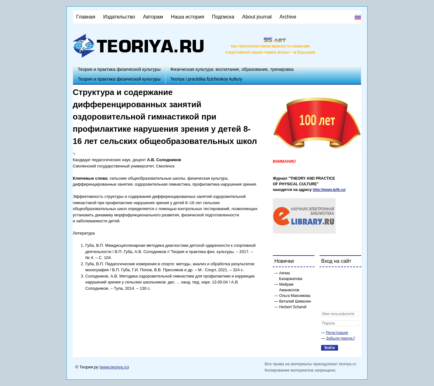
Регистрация (337, 332)
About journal (257, 16)
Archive (287, 16)
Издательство (119, 16)
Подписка (223, 16)
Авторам (153, 16)
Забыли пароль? (340, 338)
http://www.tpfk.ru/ (329, 190)
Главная (85, 16)
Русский (358, 16)
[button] (326, 276)
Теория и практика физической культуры (119, 69)
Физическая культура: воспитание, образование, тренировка (232, 69)
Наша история (187, 16)
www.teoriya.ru (114, 367)
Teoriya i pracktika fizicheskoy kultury (206, 79)
